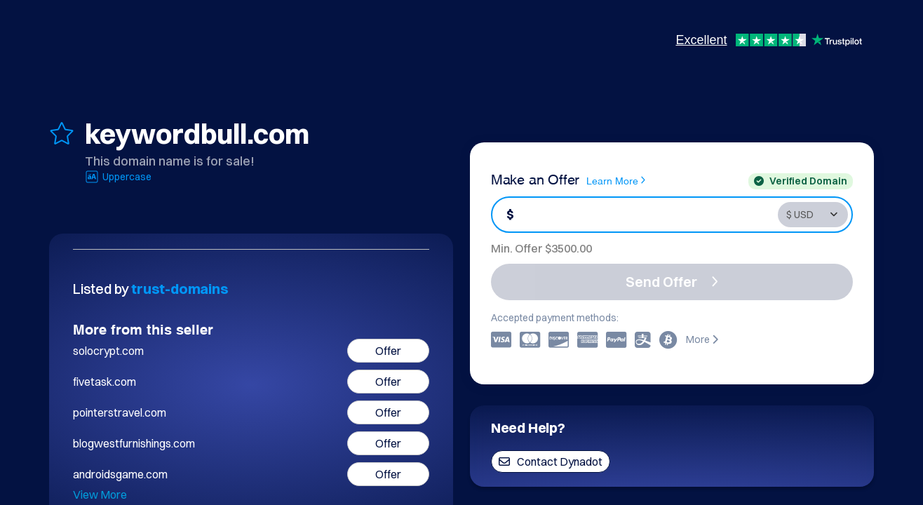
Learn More (615, 180)
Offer (388, 350)
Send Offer (672, 281)
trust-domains (179, 288)
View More (100, 494)
